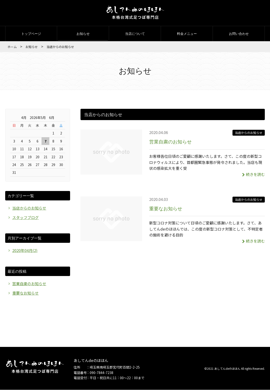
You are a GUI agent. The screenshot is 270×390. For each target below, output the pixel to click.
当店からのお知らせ (248, 132)
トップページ (31, 33)
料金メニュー (187, 33)
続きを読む (253, 174)
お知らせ (83, 33)
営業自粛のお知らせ (170, 141)
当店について (135, 33)
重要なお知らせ (165, 208)
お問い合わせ (239, 33)
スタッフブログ (25, 217)
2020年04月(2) (25, 250)
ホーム (12, 47)
